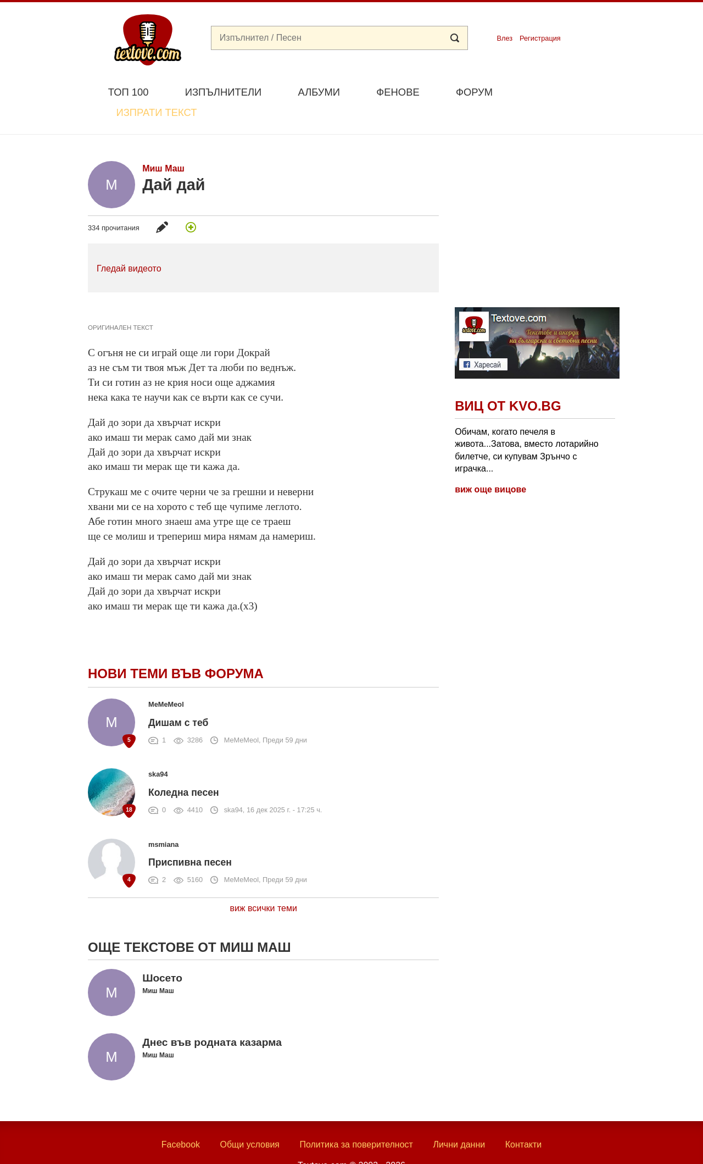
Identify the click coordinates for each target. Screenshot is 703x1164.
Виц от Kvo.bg (508, 380)
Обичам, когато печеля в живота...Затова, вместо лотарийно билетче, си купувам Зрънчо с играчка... (527, 424)
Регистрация (540, 38)
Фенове (397, 92)
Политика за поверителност (356, 1118)
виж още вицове (490, 464)
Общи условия (250, 1118)
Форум (474, 92)
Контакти (523, 1118)
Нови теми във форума (176, 648)
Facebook (180, 1118)
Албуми (319, 92)
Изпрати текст (562, 91)
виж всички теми (263, 882)
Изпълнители (223, 92)
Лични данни (459, 1118)
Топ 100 (128, 92)
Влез (504, 38)
